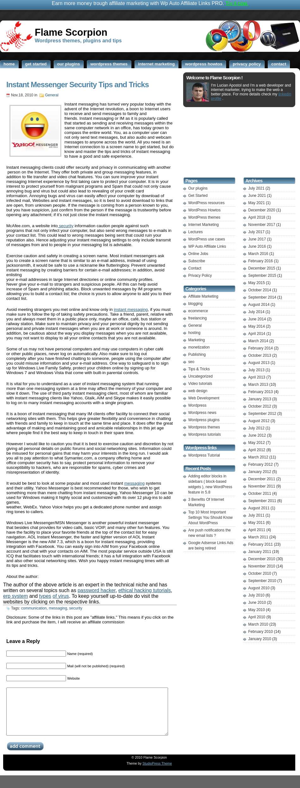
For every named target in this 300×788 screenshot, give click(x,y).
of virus (61, 596)
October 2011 (259, 493)
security (66, 225)
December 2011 (261, 479)
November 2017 (261, 224)
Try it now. (236, 3)
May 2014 (256, 326)
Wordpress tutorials (204, 434)
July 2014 (256, 312)
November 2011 (261, 486)
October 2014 (259, 290)
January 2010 (259, 639)
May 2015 (256, 283)
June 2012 (257, 435)
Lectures (195, 232)
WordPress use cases (206, 239)
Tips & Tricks (199, 369)
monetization (199, 347)
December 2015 (261, 268)
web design (197, 391)
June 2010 (257, 602)
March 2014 (258, 341)
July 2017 (256, 232)
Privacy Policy (200, 275)
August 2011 (258, 508)
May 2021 (256, 203)
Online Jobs (198, 254)
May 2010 (256, 610)
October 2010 (259, 573)
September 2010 (262, 581)
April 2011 (256, 530)
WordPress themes (204, 217)
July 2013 (256, 370)
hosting (194, 332)
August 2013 (258, 363)
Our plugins (197, 188)
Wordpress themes (204, 427)
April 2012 (256, 450)
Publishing (197, 354)
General (52, 95)
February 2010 (260, 631)
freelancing (197, 318)
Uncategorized (200, 376)
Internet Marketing (203, 224)
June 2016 (257, 246)
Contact (194, 268)
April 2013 (256, 377)
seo (191, 362)
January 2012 (259, 472)
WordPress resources (206, 203)
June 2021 (257, 195)
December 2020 (261, 210)
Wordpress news (202, 412)
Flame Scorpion (71, 32)
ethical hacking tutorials (144, 590)
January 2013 (259, 399)
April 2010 (256, 617)
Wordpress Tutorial (204, 455)
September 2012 (262, 413)
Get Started (197, 195)
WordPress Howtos (204, 210)
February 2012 (260, 464)
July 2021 (256, 188)
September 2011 (262, 501)
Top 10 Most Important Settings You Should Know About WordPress (210, 517)
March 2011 (258, 537)
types (45, 596)
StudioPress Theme (157, 773)
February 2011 (260, 544)
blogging (195, 303)
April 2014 (256, 333)
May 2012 (256, 442)
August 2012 (258, 421)
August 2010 (258, 588)
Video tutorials (200, 383)
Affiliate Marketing (203, 296)
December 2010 (261, 559)
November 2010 (261, 566)
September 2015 (262, 275)
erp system (15, 596)
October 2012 (259, 406)
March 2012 (258, 457)
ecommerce (198, 311)
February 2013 (260, 392)
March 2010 (258, 624)
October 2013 (259, 355)
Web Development (203, 398)
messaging (134, 483)
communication (34, 608)
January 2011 (259, 551)
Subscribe (196, 261)
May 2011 (256, 522)
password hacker (97, 590)
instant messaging (131, 309)
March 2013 (258, 384)
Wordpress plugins (203, 420)
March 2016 (258, 254)
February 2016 (260, 261)
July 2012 (256, 428)
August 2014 (258, 304)
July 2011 (256, 515)
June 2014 (257, 319)
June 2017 (257, 239)
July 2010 (256, 595)
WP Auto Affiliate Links (207, 246)
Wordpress (197, 405)
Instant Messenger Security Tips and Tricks (77, 84)
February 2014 (260, 348)
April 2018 (256, 217)
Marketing (196, 340)
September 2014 (262, 297)
